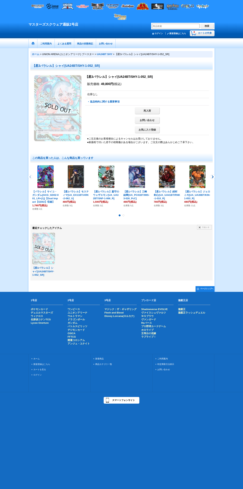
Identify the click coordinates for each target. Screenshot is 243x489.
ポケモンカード (39, 309)
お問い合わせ (147, 120)
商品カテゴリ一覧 (103, 364)
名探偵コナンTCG (41, 319)
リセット (206, 227)
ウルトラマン (75, 316)
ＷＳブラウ (147, 316)
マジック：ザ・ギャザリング (120, 309)
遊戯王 (181, 309)
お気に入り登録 (147, 129)
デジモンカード (76, 329)
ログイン (159, 33)
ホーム (36, 358)
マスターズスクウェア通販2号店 (53, 24)
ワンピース (74, 309)
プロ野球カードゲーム (153, 326)
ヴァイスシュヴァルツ (153, 312)
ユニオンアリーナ (77, 312)
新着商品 (99, 358)
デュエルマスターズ (42, 312)
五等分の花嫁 (148, 333)
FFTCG (72, 336)
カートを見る (39, 369)
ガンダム (72, 322)
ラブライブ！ (148, 336)
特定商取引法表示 (165, 364)
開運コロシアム (76, 340)
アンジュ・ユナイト (79, 343)
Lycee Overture (40, 322)
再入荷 (147, 110)
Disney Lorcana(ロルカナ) (119, 316)
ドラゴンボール (76, 319)
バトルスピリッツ (77, 326)
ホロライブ (147, 329)
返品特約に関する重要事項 (105, 101)
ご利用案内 (162, 358)
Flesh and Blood (114, 312)
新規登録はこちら (177, 33)
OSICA (71, 333)
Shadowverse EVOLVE (154, 309)
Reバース (146, 322)
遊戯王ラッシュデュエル (191, 312)
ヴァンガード (148, 319)
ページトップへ (207, 289)
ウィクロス (37, 316)
